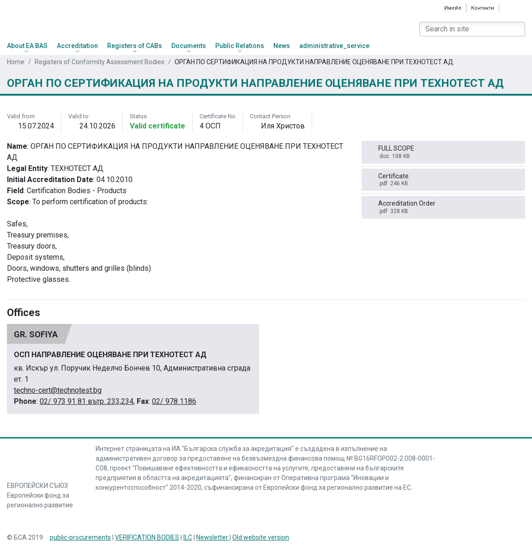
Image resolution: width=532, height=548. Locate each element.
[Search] (517, 29)
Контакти (482, 8)
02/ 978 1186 (174, 401)
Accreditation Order (443, 207)
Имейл (452, 8)
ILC (187, 537)
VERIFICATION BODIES (147, 537)
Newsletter (213, 537)
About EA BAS (27, 45)
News (281, 45)
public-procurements (80, 537)
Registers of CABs (134, 45)
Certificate (443, 180)
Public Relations (239, 45)
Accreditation (77, 45)
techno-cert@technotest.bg (58, 390)
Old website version (260, 537)
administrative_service (334, 45)
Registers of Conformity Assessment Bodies (99, 62)
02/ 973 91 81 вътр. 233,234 (86, 401)
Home (15, 62)
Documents (188, 45)
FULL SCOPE (443, 152)
